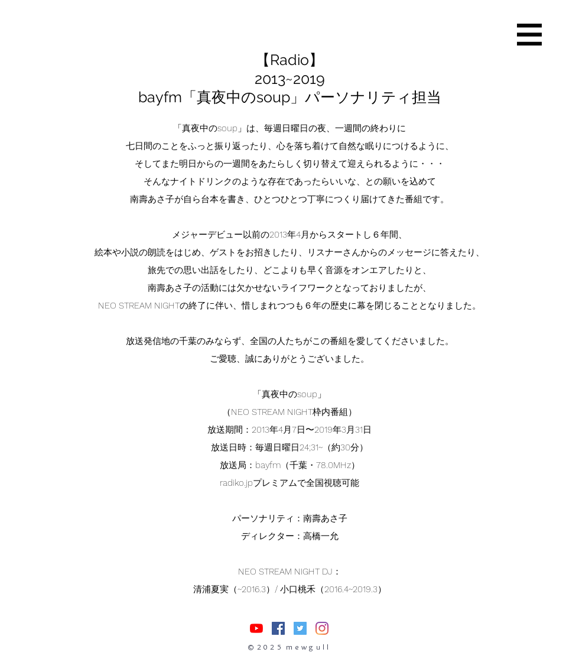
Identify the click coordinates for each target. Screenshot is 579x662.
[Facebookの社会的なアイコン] (278, 628)
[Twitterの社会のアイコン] (300, 628)
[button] (529, 35)
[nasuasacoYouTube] (256, 628)
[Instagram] (321, 628)
